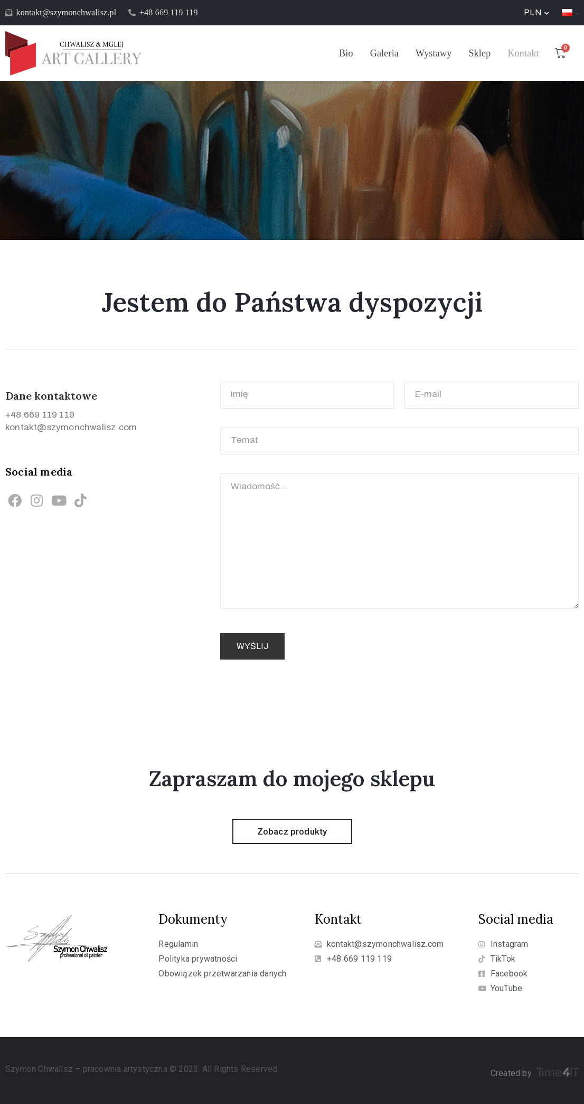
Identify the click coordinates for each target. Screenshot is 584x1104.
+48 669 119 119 (39, 415)
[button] (292, 831)
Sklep (479, 53)
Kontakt (523, 53)
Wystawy (433, 53)
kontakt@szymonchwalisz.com (71, 427)
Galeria (384, 53)
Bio (346, 53)
